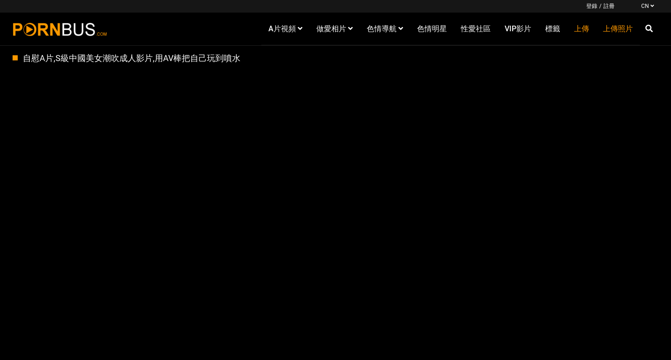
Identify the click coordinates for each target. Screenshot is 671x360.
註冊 (609, 6)
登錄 (591, 6)
